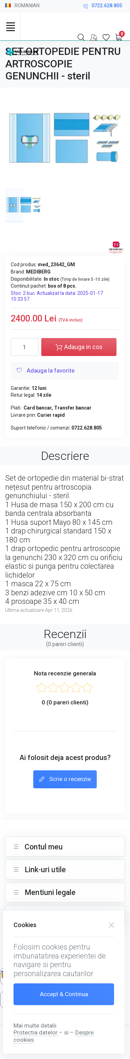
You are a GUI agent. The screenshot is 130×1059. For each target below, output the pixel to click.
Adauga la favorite (46, 371)
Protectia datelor (36, 1032)
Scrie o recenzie (65, 780)
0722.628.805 (102, 6)
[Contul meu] (93, 37)
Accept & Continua (64, 994)
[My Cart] (118, 37)
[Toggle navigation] (10, 26)
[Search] (81, 37)
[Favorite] (106, 37)
